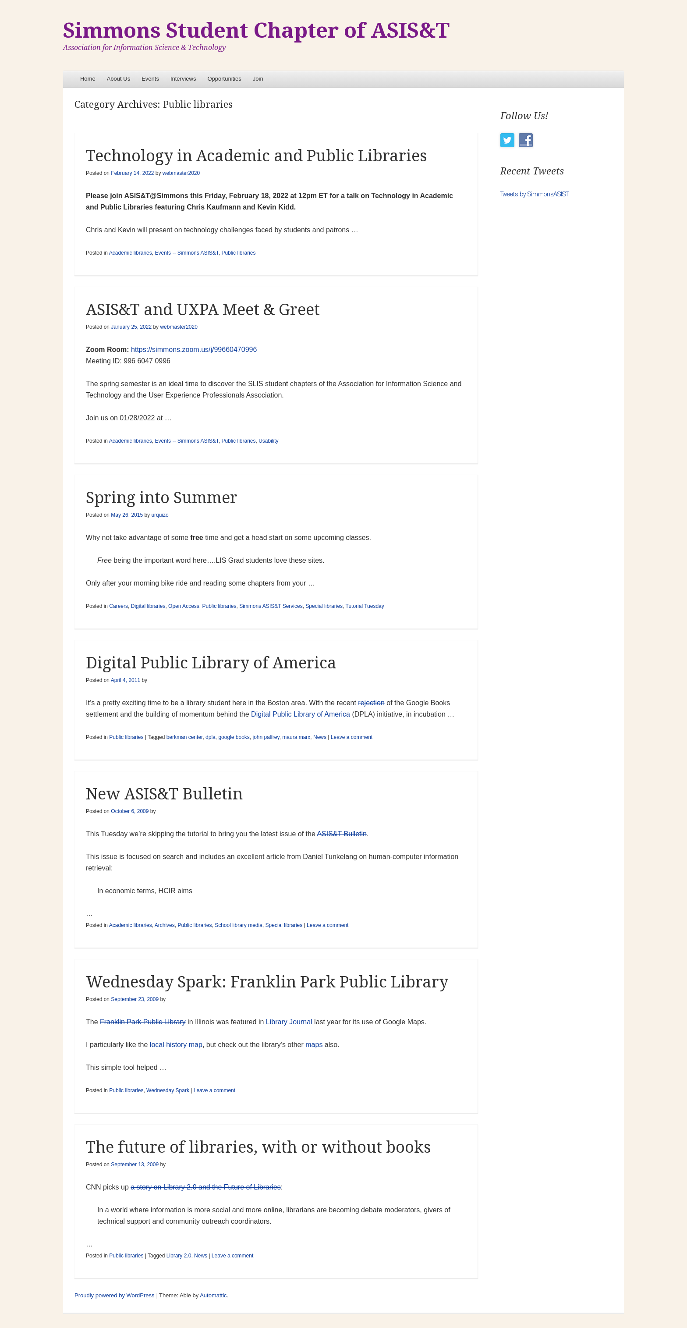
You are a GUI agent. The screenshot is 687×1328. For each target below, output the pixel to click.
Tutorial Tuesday (365, 606)
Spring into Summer (161, 497)
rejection (371, 703)
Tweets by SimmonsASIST (534, 194)
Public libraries (238, 253)
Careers (118, 606)
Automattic (213, 1295)
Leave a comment (351, 737)
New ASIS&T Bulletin (164, 794)
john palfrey (265, 737)
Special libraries (324, 606)
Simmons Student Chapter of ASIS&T (256, 30)
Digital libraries (148, 606)
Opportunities (224, 78)
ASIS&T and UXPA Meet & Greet (203, 309)
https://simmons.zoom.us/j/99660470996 (194, 349)
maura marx (296, 737)
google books (233, 737)
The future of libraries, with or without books (258, 1147)
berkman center (184, 737)
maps (313, 1044)
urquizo (159, 515)
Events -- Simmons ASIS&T (186, 253)
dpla (210, 737)
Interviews (183, 78)
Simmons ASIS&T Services (271, 606)
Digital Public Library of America (211, 662)
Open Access (183, 606)
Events (150, 78)
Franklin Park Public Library (143, 1022)
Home (88, 78)
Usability (268, 441)
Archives (165, 925)
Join (258, 78)
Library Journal (289, 1022)
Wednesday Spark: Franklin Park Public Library (267, 982)
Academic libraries (130, 253)
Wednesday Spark (167, 1090)
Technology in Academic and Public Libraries (256, 155)
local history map (176, 1044)
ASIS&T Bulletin (342, 834)
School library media (238, 925)
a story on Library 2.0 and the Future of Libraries (205, 1187)
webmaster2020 (181, 173)
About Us (118, 78)
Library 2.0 (178, 1256)
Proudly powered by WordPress (114, 1295)
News (319, 737)
